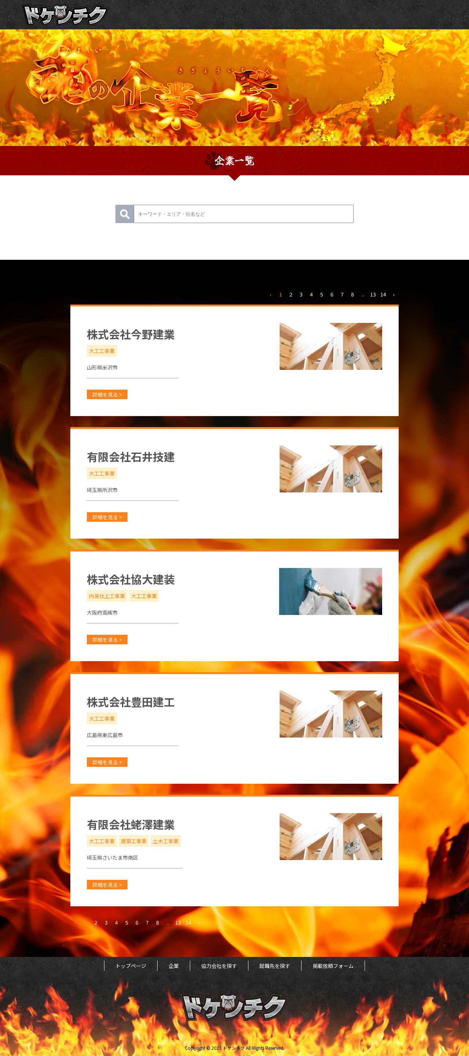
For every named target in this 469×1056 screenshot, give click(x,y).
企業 (174, 965)
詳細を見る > (107, 394)
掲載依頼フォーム (333, 965)
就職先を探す (274, 965)
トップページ (130, 965)
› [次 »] (393, 294)
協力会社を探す (219, 965)
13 (373, 294)
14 (383, 294)
